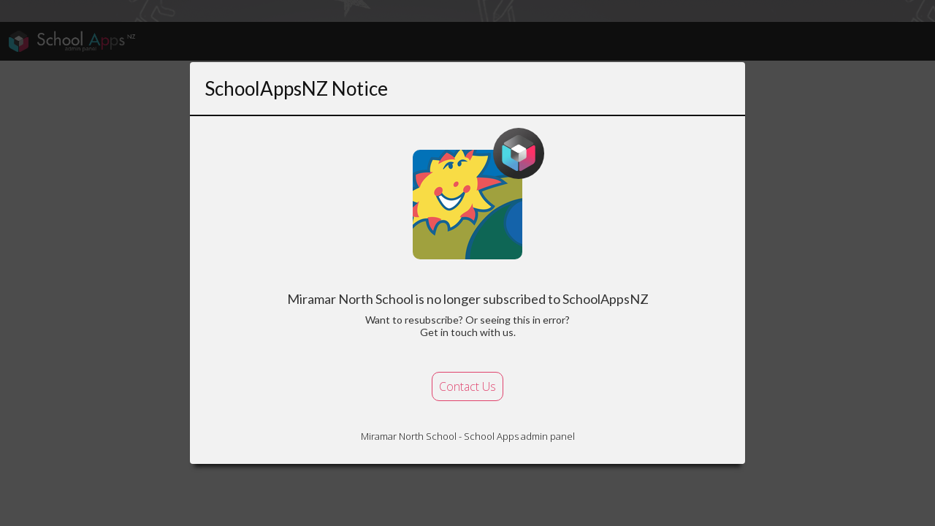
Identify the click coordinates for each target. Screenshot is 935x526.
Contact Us (467, 386)
